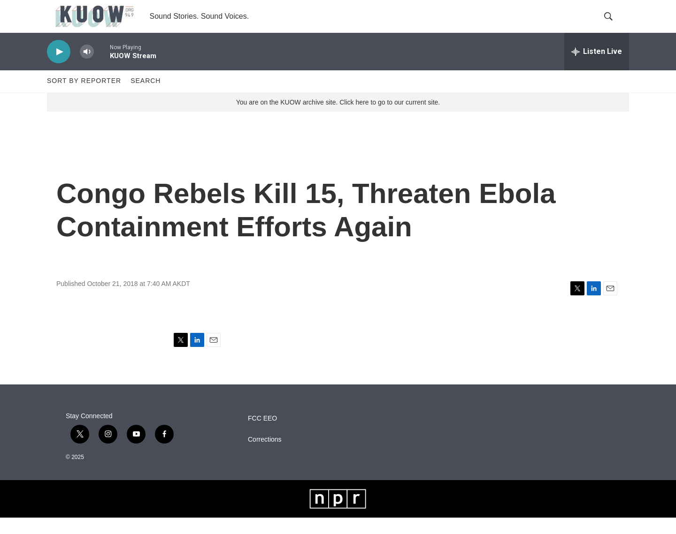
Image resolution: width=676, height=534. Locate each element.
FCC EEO (262, 434)
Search (146, 97)
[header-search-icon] (614, 25)
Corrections (265, 455)
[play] (58, 68)
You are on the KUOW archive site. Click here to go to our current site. (338, 118)
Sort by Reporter (84, 97)
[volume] (87, 68)
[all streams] (596, 68)
